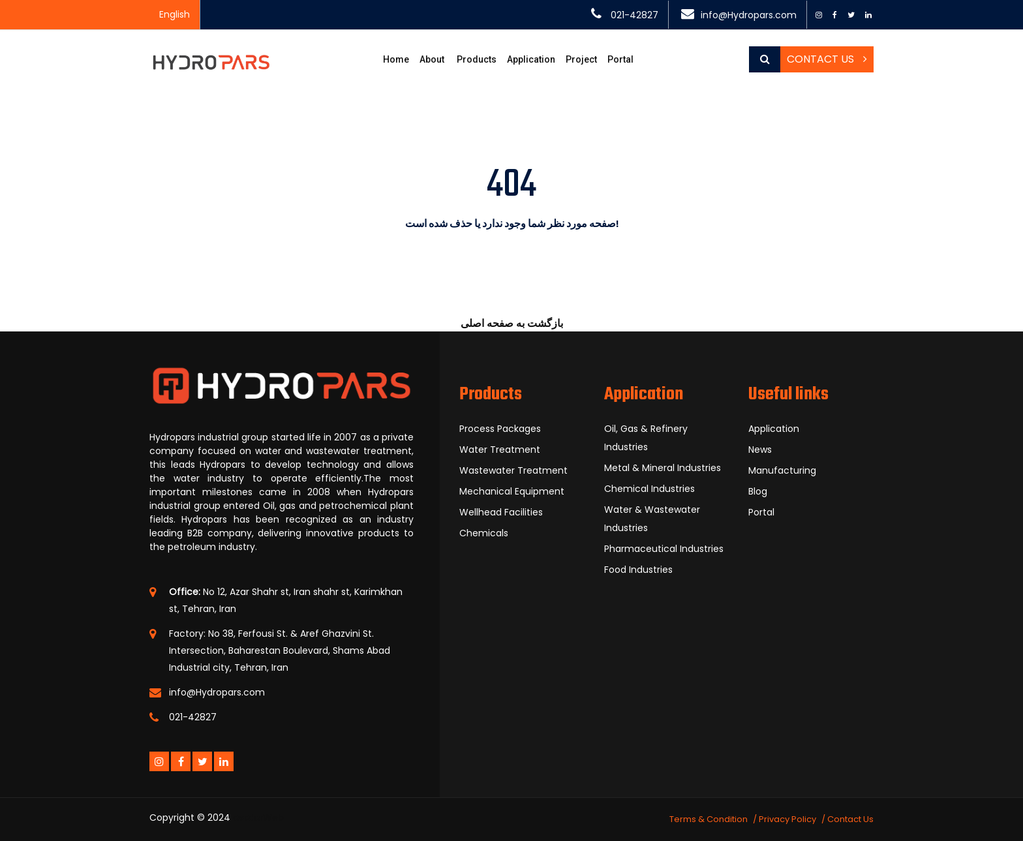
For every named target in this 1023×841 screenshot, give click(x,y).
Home (396, 59)
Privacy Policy (787, 819)
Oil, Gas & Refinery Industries (646, 437)
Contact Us (827, 59)
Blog (757, 491)
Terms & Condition (708, 819)
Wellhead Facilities (501, 512)
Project (581, 59)
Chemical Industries (649, 488)
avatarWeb (258, 817)
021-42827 (634, 15)
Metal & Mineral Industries (662, 467)
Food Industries (638, 569)
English (174, 14)
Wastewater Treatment (513, 470)
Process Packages (500, 428)
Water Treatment (499, 449)
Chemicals (483, 533)
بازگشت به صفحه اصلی (512, 323)
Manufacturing (782, 470)
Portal (620, 59)
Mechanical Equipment (511, 491)
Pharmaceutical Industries (664, 548)
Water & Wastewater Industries (652, 518)
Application (531, 59)
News (760, 449)
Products (476, 59)
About (432, 59)
